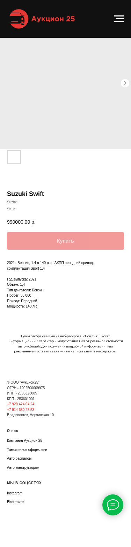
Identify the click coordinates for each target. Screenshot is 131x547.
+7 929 (13, 404)
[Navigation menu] (119, 18)
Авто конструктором (23, 468)
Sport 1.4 (38, 268)
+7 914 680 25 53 (20, 410)
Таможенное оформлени (27, 450)
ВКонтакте (15, 502)
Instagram (14, 493)
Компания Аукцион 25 (24, 441)
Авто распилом (19, 458)
